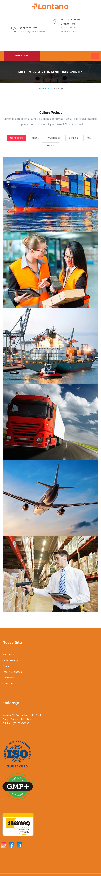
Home (42, 88)
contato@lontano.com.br (33, 31)
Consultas (7, 683)
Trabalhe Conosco (12, 671)
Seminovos (21, 55)
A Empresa (8, 654)
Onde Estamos (10, 660)
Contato (6, 666)
